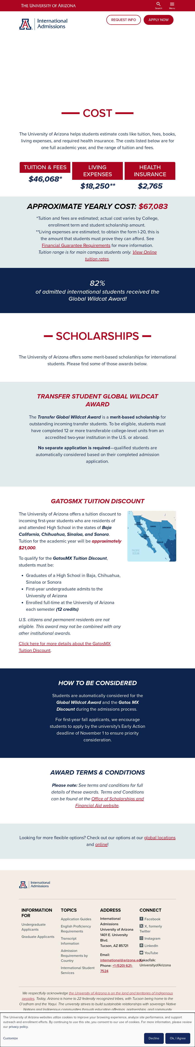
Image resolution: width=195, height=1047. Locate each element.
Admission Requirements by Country (74, 956)
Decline (154, 1038)
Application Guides (76, 919)
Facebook (152, 919)
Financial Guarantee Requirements (76, 245)
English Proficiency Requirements (76, 929)
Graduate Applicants (37, 937)
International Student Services (78, 970)
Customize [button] (10, 1038)
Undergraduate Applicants (33, 927)
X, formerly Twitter (151, 929)
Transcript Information (70, 941)
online (101, 844)
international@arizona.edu (121, 960)
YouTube (151, 953)
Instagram (152, 938)
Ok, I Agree (178, 1038)
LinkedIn (151, 946)
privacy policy (18, 1027)
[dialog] (97, 1030)
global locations (160, 838)
